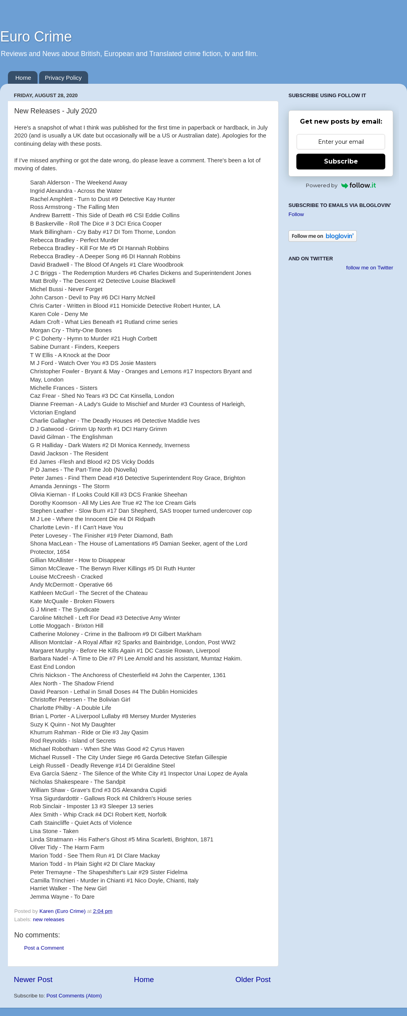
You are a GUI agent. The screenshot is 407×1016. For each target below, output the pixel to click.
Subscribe (341, 161)
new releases (48, 919)
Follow (296, 214)
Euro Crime (36, 36)
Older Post (253, 979)
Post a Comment (44, 948)
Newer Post (33, 979)
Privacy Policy (63, 77)
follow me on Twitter (369, 268)
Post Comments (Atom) (74, 996)
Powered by (341, 185)
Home (23, 77)
